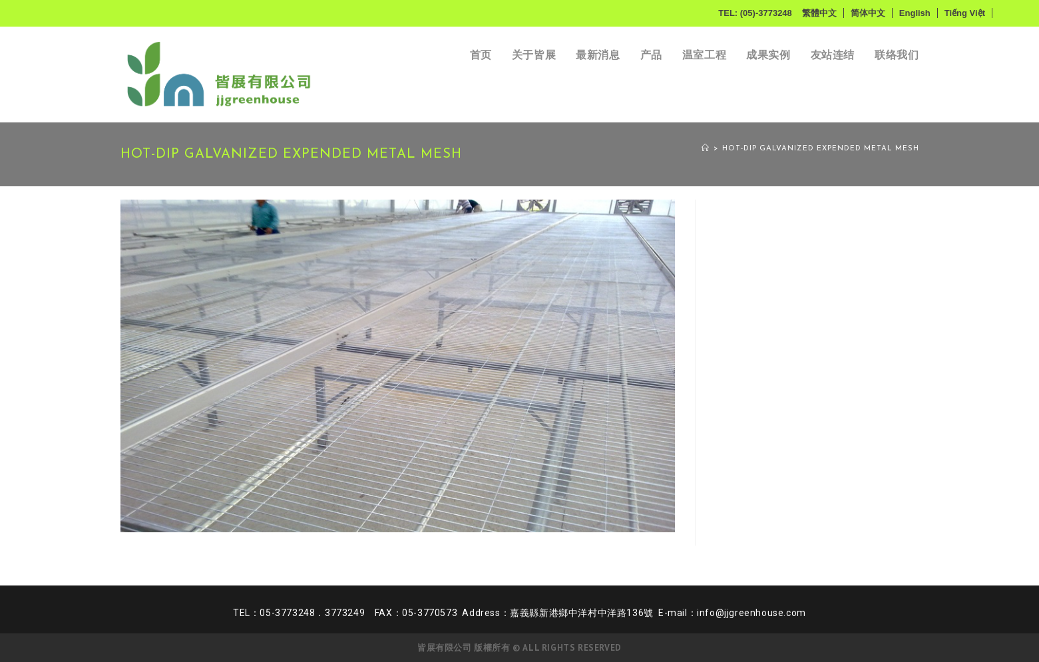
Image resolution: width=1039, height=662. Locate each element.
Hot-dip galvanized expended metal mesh (820, 148)
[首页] (706, 148)
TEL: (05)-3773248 (755, 13)
